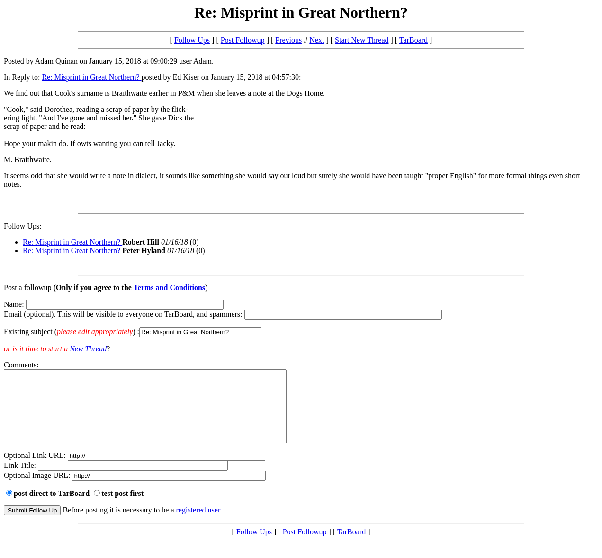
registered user (198, 524)
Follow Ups (192, 40)
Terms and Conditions (169, 288)
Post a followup (27, 288)
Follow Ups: (23, 226)
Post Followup (243, 40)
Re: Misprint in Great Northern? (91, 77)
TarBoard (413, 40)
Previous (288, 40)
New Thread (88, 349)
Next (316, 40)
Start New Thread (361, 40)
